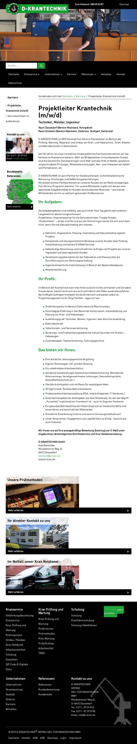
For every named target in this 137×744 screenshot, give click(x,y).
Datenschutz (15, 83)
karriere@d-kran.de (49, 456)
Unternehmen (53, 74)
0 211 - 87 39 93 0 (85, 707)
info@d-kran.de (20, 159)
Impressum (75, 738)
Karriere (71, 74)
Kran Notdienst (14, 645)
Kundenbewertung (48, 689)
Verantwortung (14, 689)
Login (63, 738)
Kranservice (31, 74)
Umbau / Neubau (15, 640)
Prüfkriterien (45, 629)
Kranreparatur (14, 635)
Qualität (10, 694)
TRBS (41, 653)
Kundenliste (45, 694)
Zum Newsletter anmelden (114, 612)
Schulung (11, 655)
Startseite (13, 74)
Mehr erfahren (14, 207)
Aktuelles (106, 74)
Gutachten (11, 659)
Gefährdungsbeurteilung (20, 615)
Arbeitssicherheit (15, 650)
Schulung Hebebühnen (84, 625)
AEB (42, 738)
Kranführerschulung (82, 620)
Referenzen (89, 74)
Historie (10, 699)
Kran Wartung (46, 638)
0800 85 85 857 (96, 4)
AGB (35, 738)
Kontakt (121, 74)
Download (124, 4)
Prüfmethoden (46, 634)
